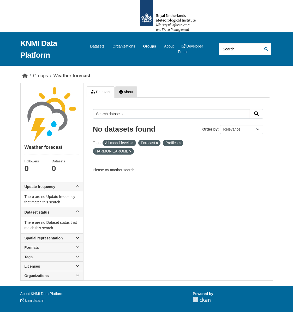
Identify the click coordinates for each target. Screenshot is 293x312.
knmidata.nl (32, 300)
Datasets (97, 46)
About (169, 46)
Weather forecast (72, 75)
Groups (149, 46)
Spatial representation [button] (52, 238)
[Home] (25, 75)
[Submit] (265, 49)
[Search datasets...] (245, 49)
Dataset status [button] (52, 212)
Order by (210, 129)
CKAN (202, 300)
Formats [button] (52, 247)
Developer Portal (190, 49)
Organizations (123, 46)
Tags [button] (52, 257)
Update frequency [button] (52, 186)
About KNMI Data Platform (41, 294)
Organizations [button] (52, 275)
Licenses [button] (52, 266)
